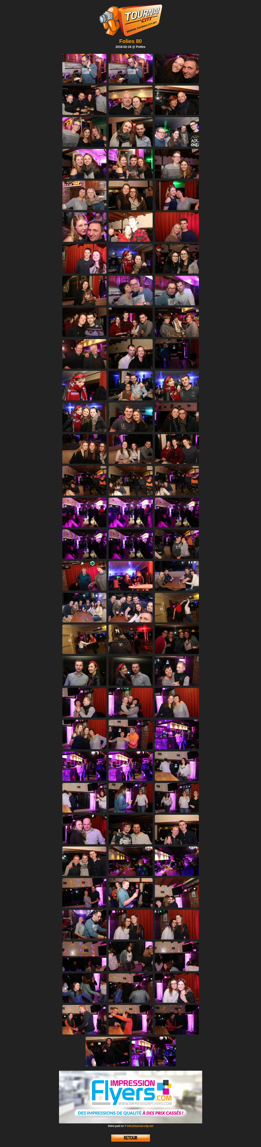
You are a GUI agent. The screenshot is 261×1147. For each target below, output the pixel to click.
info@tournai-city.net (140, 1126)
